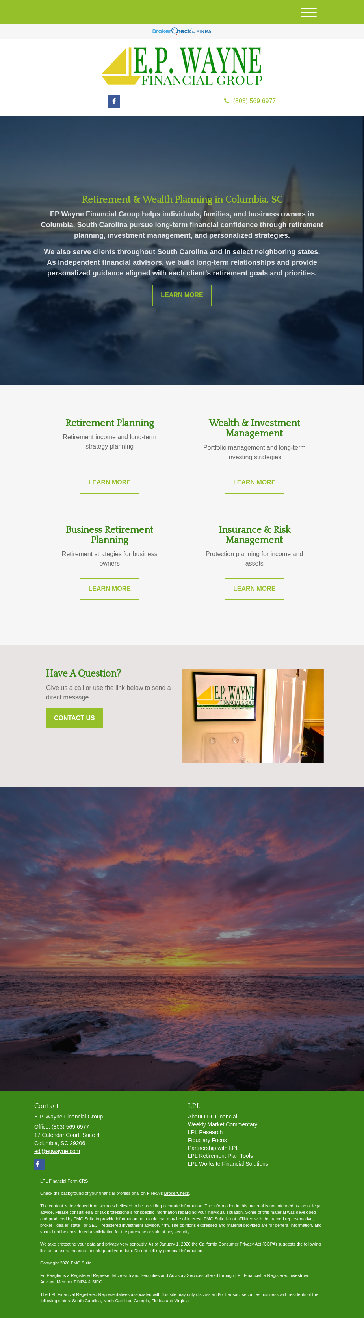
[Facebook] (114, 101)
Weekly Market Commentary (222, 1124)
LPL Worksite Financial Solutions (228, 1164)
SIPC (97, 1281)
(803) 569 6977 (250, 101)
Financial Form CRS (68, 1181)
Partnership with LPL (213, 1148)
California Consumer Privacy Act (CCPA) (238, 1244)
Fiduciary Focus (207, 1140)
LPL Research (205, 1132)
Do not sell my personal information (168, 1250)
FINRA (80, 1281)
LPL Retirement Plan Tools (220, 1156)
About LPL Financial (212, 1116)
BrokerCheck (176, 1193)
